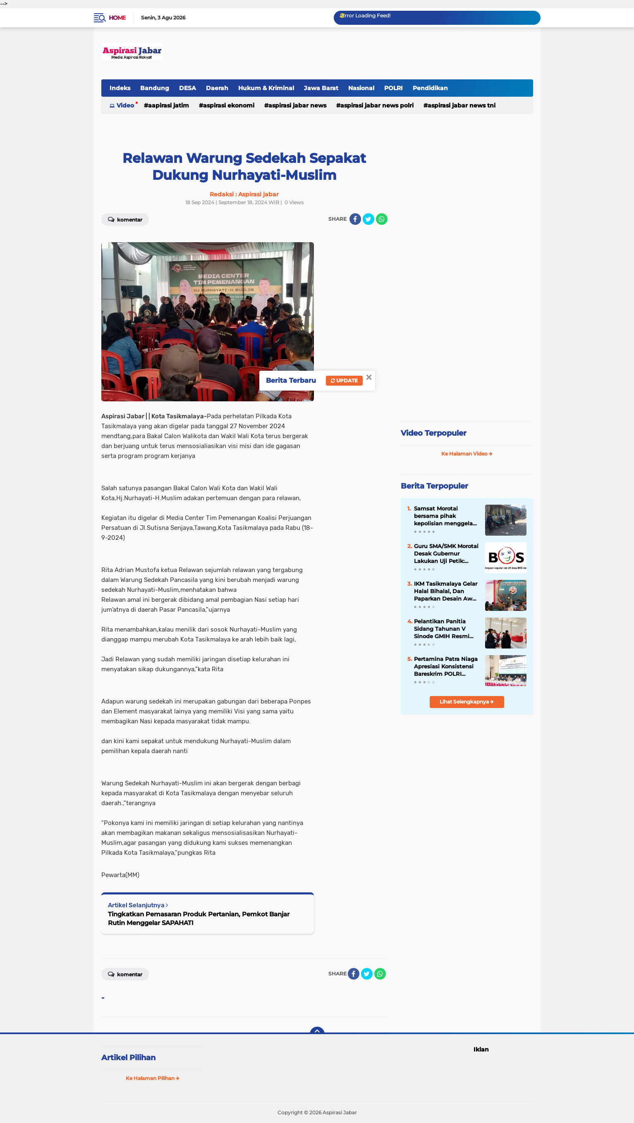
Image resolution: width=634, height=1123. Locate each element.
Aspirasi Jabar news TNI (461, 105)
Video (125, 105)
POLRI (393, 88)
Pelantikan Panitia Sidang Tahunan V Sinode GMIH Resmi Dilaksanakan (441, 629)
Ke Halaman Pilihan (152, 1078)
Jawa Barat (321, 88)
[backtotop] (317, 1034)
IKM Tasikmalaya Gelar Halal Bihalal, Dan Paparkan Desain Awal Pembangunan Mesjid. (445, 591)
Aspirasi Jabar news (297, 105)
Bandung (154, 88)
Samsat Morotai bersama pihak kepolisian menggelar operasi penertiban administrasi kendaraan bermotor (444, 516)
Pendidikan (430, 88)
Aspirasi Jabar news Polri (377, 105)
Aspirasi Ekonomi (228, 105)
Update (344, 380)
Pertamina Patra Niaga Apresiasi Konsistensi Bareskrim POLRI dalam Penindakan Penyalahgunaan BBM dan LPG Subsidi (446, 667)
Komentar (125, 219)
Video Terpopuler (434, 433)
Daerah (217, 88)
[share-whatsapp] (382, 219)
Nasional (361, 88)
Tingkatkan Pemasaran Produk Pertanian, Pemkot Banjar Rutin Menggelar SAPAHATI (198, 918)
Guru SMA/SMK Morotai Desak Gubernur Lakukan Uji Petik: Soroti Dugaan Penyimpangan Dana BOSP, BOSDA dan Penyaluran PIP (446, 554)
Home (117, 17)
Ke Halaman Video (467, 454)
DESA (187, 88)
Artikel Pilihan (128, 1057)
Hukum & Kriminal (266, 88)
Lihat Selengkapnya (467, 702)
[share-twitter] (368, 219)
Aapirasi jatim (168, 105)
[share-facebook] (355, 219)
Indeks (120, 88)
